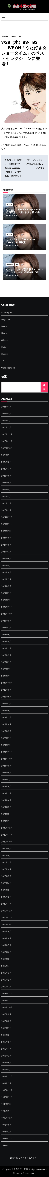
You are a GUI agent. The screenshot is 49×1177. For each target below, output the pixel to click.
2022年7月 (6, 703)
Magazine (6, 319)
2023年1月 (6, 662)
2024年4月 (6, 572)
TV (20, 36)
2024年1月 (6, 593)
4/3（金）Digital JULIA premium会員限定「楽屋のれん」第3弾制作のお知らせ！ (24, 212)
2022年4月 (6, 724)
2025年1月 (6, 510)
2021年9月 (6, 766)
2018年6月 (6, 1035)
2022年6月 (6, 710)
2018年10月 (7, 1007)
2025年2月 (6, 503)
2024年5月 (6, 565)
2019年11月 (7, 917)
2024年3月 (6, 579)
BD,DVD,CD (6, 312)
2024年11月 (7, 524)
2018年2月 (6, 1056)
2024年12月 (7, 517)
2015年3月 (6, 1069)
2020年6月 (6, 869)
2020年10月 (7, 842)
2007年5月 (6, 1083)
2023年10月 (7, 614)
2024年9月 (6, 538)
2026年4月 (6, 407)
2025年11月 (7, 441)
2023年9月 (6, 621)
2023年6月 (6, 634)
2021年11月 (7, 752)
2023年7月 (6, 627)
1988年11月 (7, 1145)
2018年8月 (6, 1021)
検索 (4, 376)
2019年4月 (6, 966)
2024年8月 (6, 545)
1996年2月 (6, 1131)
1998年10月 (7, 1104)
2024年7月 (6, 552)
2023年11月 (7, 607)
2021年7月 (6, 779)
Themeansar (28, 1173)
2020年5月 (6, 876)
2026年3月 (6, 413)
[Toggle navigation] (3, 16)
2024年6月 (6, 558)
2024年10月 (7, 531)
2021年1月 (6, 821)
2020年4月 (6, 883)
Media (5, 36)
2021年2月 (6, 814)
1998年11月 (7, 1097)
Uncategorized (8, 368)
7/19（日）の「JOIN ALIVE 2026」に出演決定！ (20, 241)
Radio (4, 347)
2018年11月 (7, 1000)
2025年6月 (6, 476)
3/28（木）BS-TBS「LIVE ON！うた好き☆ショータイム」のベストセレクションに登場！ (24, 53)
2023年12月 (7, 600)
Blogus (16, 1173)
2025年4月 (6, 489)
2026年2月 (6, 420)
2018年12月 (7, 993)
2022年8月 (6, 697)
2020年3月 (6, 890)
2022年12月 (7, 669)
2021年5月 (6, 793)
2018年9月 (6, 1014)
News (13, 36)
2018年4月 (6, 1049)
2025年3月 (6, 496)
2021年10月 (7, 759)
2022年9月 (6, 690)
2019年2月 (6, 980)
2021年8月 (6, 772)
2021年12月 (7, 745)
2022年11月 (7, 676)
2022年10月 (7, 683)
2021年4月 (6, 800)
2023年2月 (6, 655)
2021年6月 (6, 786)
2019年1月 (6, 987)
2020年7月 (6, 862)
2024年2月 (6, 586)
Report (4, 354)
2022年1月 (6, 738)
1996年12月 (7, 1118)
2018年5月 (6, 1042)
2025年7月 (6, 469)
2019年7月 (6, 945)
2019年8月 (6, 938)
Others (4, 340)
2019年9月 (6, 931)
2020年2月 (6, 897)
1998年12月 (7, 1090)
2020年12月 (7, 828)
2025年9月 (6, 455)
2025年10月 (7, 448)
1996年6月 (6, 1125)
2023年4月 (6, 641)
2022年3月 (6, 731)
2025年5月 (6, 482)
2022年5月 (6, 717)
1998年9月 (6, 1111)
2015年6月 (6, 1062)
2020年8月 (6, 855)
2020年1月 (6, 904)
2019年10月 (7, 924)
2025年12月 (7, 434)
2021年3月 (6, 807)
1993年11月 (7, 1138)
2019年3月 (6, 973)
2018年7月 (6, 1028)
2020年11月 (7, 835)
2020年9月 (6, 848)
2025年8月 (6, 462)
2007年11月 (7, 1076)
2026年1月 (6, 427)
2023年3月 (6, 648)
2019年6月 (6, 952)
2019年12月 (7, 911)
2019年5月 (6, 959)
